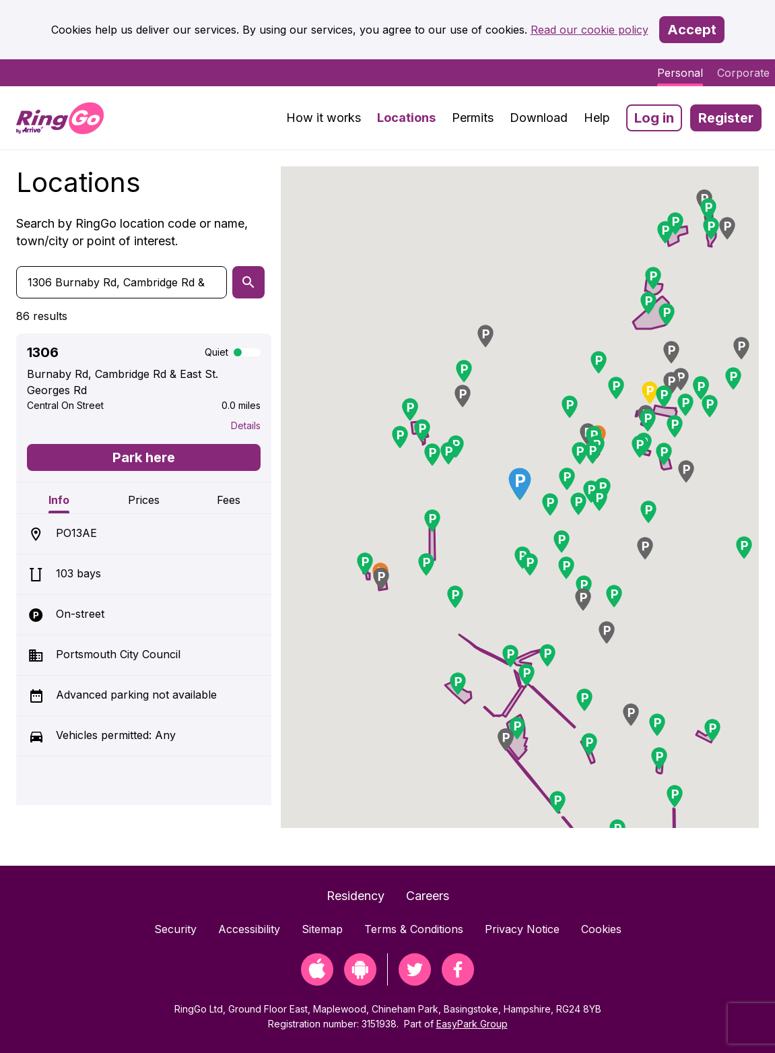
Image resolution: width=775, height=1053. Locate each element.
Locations (406, 117)
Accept (691, 30)
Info (58, 500)
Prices (144, 500)
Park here (143, 457)
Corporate (743, 72)
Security (175, 929)
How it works (323, 117)
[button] (550, 504)
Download (539, 117)
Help (597, 117)
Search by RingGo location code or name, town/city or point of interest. (132, 232)
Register (725, 118)
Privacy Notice (522, 929)
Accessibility (249, 929)
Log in (654, 118)
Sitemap (322, 929)
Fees (228, 500)
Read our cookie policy (589, 29)
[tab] (58, 497)
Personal (680, 72)
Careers (427, 896)
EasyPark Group (472, 1023)
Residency (355, 896)
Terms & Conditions (413, 929)
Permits (473, 117)
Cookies (601, 929)
